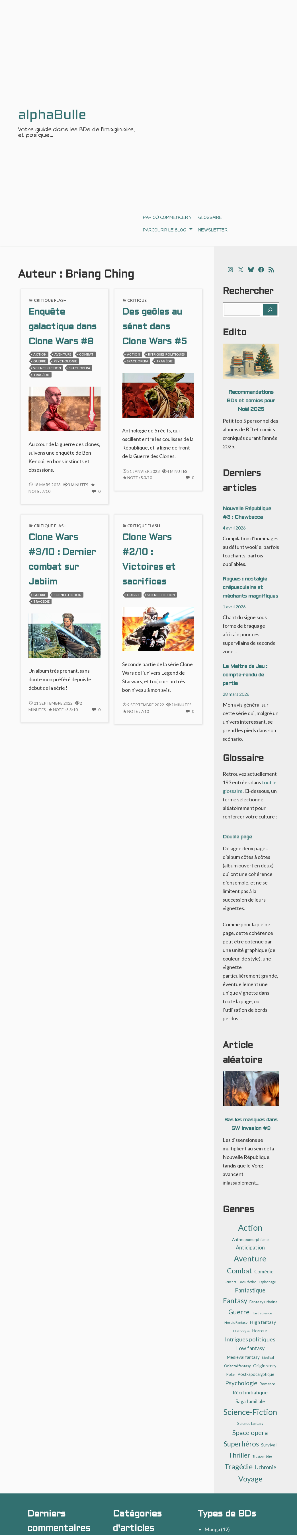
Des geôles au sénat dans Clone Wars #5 (154, 327)
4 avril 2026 (234, 527)
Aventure (62, 354)
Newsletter (213, 230)
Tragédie (41, 375)
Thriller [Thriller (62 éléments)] (239, 1455)
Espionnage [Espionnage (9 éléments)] (267, 1282)
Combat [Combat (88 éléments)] (239, 1271)
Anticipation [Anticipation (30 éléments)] (250, 1247)
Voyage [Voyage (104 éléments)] (250, 1478)
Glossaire (210, 217)
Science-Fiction (47, 368)
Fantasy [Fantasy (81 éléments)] (235, 1300)
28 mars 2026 (236, 694)
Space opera (79, 368)
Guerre (39, 361)
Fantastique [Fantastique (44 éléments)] (250, 1290)
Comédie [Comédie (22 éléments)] (263, 1272)
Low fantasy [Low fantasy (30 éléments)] (250, 1348)
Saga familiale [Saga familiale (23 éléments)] (250, 1401)
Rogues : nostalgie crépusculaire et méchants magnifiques (250, 588)
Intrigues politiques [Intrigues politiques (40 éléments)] (250, 1339)
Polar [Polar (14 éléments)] (230, 1374)
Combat (86, 354)
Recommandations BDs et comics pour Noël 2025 (251, 401)
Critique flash (50, 300)
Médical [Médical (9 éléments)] (268, 1357)
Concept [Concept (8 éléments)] (230, 1282)
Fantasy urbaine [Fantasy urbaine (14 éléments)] (263, 1301)
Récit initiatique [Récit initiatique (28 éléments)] (250, 1392)
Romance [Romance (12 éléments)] (267, 1384)
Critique (137, 300)
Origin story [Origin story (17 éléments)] (264, 1365)
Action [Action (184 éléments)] (250, 1227)
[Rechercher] (270, 310)
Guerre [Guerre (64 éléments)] (238, 1312)
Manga (212, 1529)
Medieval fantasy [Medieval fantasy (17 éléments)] (243, 1357)
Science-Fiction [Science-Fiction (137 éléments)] (250, 1412)
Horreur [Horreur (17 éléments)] (259, 1330)
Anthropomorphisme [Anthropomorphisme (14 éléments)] (250, 1239)
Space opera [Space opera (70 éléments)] (250, 1433)
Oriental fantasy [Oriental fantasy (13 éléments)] (237, 1366)
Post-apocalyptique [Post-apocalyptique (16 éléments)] (255, 1374)
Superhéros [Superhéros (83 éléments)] (241, 1444)
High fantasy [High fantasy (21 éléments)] (263, 1322)
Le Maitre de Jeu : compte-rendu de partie (245, 675)
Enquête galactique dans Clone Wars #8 (62, 327)
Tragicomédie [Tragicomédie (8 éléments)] (262, 1456)
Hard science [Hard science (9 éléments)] (262, 1313)
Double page (237, 837)
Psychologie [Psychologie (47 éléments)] (241, 1382)
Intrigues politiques (166, 354)
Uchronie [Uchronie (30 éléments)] (265, 1467)
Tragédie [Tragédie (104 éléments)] (238, 1466)
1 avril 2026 (234, 606)
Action (39, 354)
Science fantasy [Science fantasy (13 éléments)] (250, 1423)
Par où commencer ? (167, 217)
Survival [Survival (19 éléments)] (268, 1444)
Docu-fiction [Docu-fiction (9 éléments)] (248, 1282)
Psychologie (65, 361)
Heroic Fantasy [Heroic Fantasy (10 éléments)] (235, 1322)
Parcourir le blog (164, 230)
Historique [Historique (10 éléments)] (241, 1331)
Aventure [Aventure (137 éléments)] (250, 1258)
